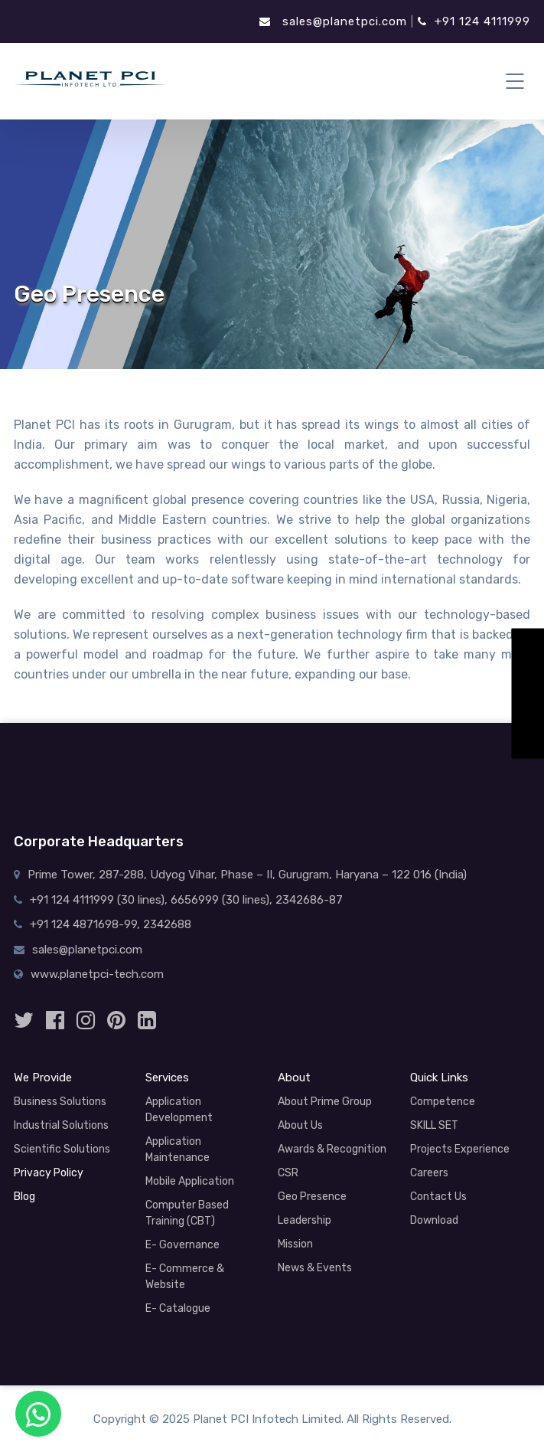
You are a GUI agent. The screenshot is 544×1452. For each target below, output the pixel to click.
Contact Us (438, 1196)
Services (167, 1077)
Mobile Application (189, 1181)
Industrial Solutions (61, 1125)
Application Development (179, 1109)
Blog (24, 1196)
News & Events (315, 1267)
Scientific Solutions (62, 1149)
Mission (295, 1244)
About (294, 1077)
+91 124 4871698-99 (83, 924)
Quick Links (439, 1077)
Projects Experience (460, 1149)
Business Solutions (60, 1101)
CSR (288, 1172)
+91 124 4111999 (474, 21)
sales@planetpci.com (333, 21)
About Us (300, 1125)
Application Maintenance (177, 1149)
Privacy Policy (48, 1172)
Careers (429, 1172)
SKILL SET (434, 1125)
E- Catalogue (177, 1308)
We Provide (43, 1077)
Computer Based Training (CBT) (187, 1213)
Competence (442, 1101)
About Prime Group (325, 1101)
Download (434, 1220)
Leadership (304, 1220)
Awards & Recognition (332, 1149)
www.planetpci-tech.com (97, 974)
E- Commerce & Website (184, 1276)
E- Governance (182, 1244)
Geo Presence (312, 1196)
